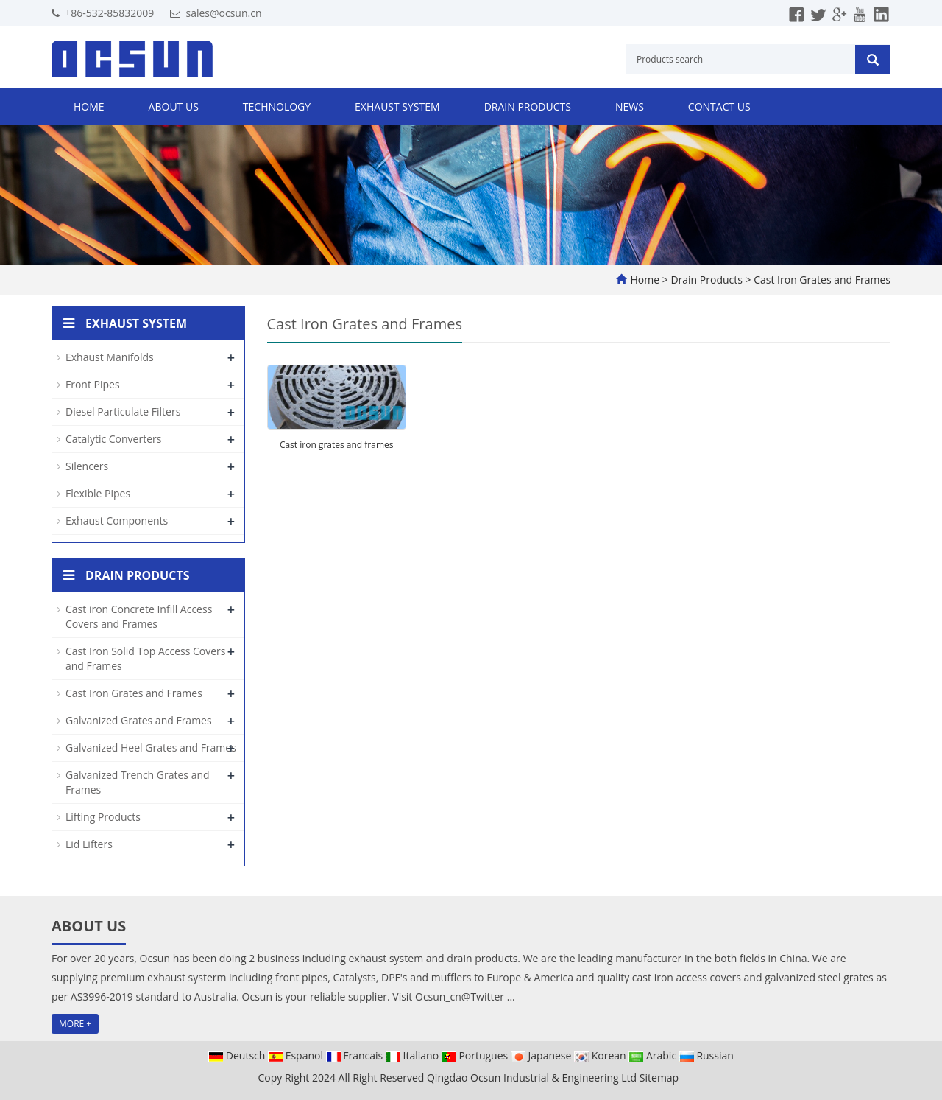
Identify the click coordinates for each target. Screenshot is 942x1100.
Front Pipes (92, 384)
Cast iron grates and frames (337, 444)
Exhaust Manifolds (109, 357)
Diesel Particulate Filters (122, 411)
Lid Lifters (89, 844)
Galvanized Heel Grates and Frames (150, 747)
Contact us (719, 106)
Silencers (86, 466)
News (629, 106)
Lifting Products (103, 817)
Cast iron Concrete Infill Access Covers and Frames (138, 616)
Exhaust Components (116, 521)
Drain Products (527, 106)
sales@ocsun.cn (223, 13)
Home (89, 106)
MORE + (75, 1023)
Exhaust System (397, 106)
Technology (277, 106)
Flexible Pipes (97, 493)
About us (174, 106)
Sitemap (659, 1078)
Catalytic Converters (113, 439)
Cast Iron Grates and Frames (820, 280)
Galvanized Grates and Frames (138, 720)
